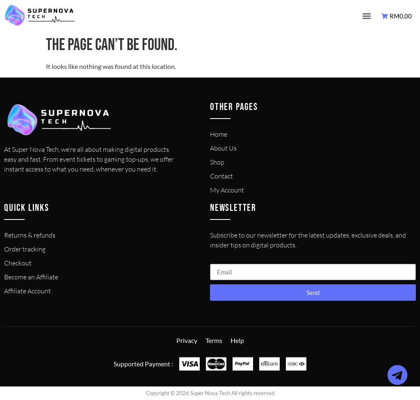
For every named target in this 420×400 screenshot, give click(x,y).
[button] (366, 16)
